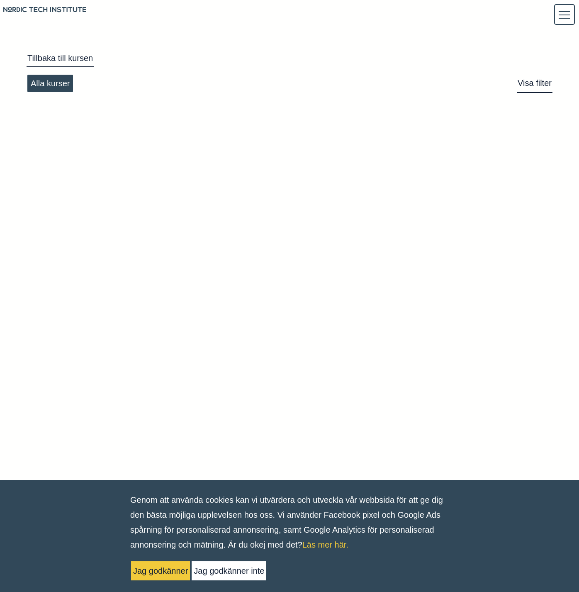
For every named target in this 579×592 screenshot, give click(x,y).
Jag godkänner (160, 570)
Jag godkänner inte (229, 570)
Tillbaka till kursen (60, 58)
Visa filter (535, 83)
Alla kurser (50, 83)
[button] (564, 15)
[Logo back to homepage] (44, 10)
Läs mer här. (325, 544)
